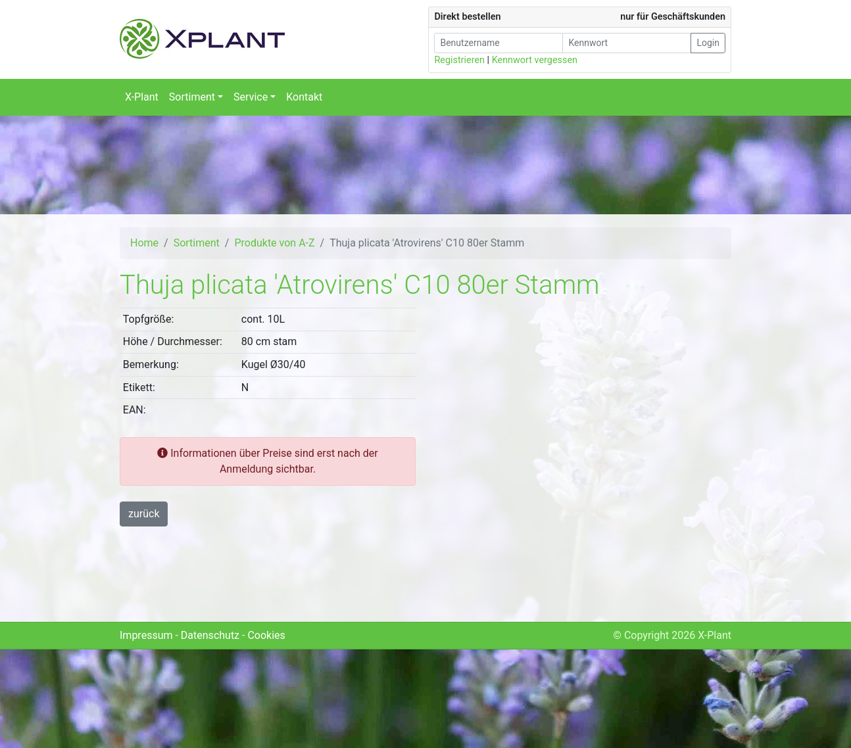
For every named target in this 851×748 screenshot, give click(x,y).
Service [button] (250, 97)
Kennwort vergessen (534, 60)
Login (707, 42)
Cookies (266, 635)
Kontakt (304, 97)
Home (144, 243)
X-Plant (141, 97)
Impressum (146, 635)
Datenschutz (210, 635)
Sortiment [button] (192, 97)
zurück (143, 513)
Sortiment (197, 243)
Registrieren (459, 60)
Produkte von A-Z (274, 243)
